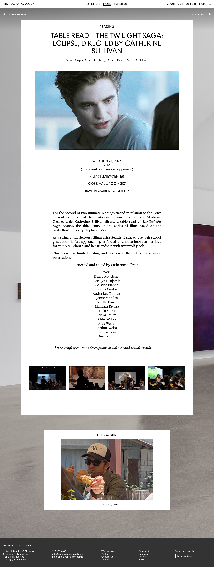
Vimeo (141, 559)
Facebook (143, 551)
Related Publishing (95, 60)
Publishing (120, 3)
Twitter (142, 556)
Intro (69, 60)
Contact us (107, 556)
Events (107, 3)
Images (79, 60)
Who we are (108, 551)
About (171, 3)
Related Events (116, 60)
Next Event (198, 14)
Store (202, 3)
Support (191, 3)
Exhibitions (93, 3)
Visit (180, 3)
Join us (105, 559)
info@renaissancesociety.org (67, 553)
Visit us (105, 553)
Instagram (143, 553)
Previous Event (18, 14)
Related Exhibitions (137, 60)
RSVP (89, 190)
